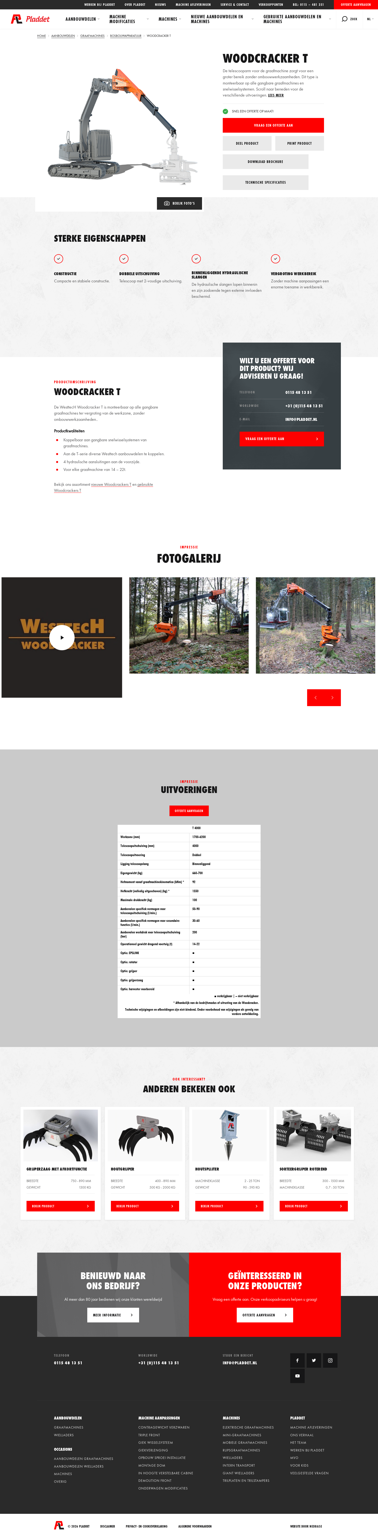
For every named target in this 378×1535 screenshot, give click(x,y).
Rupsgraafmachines (241, 1448)
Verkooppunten (271, 4)
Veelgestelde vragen (309, 1471)
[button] (315, 696)
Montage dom (151, 1464)
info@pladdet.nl (301, 418)
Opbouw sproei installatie (162, 1456)
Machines (168, 19)
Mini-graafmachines (242, 1433)
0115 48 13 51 (298, 390)
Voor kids (299, 1464)
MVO (294, 1456)
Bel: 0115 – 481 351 (308, 4)
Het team (298, 1441)
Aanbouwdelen (82, 19)
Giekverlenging (153, 1448)
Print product (299, 143)
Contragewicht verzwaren (164, 1426)
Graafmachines (68, 1426)
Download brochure (247, 161)
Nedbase (316, 1523)
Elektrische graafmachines (248, 1426)
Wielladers (64, 1433)
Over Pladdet (135, 4)
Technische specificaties (299, 161)
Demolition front (155, 1479)
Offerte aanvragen (356, 4)
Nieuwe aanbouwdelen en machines (218, 19)
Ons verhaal (302, 1433)
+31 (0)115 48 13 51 (304, 404)
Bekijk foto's (179, 201)
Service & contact (235, 4)
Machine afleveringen (193, 4)
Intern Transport (239, 1464)
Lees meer (276, 95)
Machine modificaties (124, 19)
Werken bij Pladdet (99, 4)
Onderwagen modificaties (163, 1486)
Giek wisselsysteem (155, 1441)
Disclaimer (107, 1523)
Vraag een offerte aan (273, 125)
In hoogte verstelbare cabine (165, 1471)
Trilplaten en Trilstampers (246, 1479)
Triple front (149, 1433)
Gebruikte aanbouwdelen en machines (291, 19)
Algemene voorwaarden (195, 1523)
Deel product (247, 143)
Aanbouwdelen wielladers (79, 1465)
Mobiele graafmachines (245, 1441)
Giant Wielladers (238, 1471)
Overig (60, 1480)
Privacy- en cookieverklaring (147, 1523)
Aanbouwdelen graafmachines (83, 1457)
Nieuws (160, 4)
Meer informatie (107, 1313)
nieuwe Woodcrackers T (111, 482)
